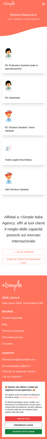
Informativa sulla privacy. (28, 397)
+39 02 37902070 (23, 253)
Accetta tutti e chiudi (23, 432)
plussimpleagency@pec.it (16, 366)
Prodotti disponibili (12, 318)
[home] (12, 285)
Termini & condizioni (13, 330)
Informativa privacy (12, 337)
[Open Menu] (43, 4)
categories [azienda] (18, 19)
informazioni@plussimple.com (18, 359)
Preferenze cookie (23, 425)
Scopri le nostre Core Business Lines (23, 262)
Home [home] (10, 19)
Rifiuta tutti (23, 419)
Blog (4, 324)
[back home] (9, 3)
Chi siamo (7, 343)
